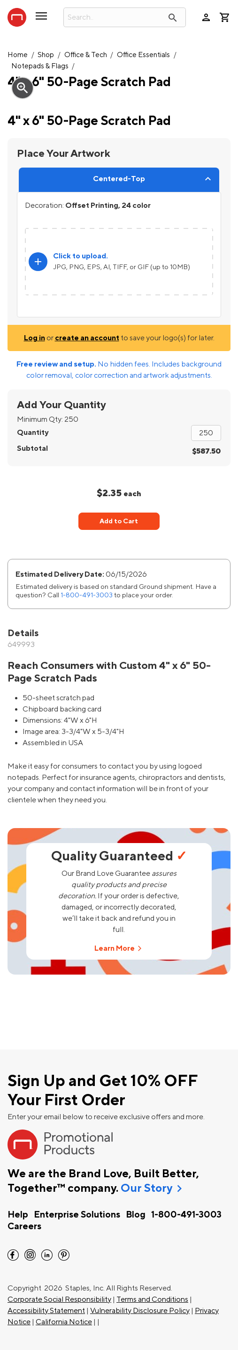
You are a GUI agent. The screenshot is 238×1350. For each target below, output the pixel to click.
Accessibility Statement (46, 1310)
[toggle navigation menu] (41, 19)
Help (18, 1214)
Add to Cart (119, 521)
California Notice (64, 1322)
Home (18, 55)
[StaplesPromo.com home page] (17, 17)
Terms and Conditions (152, 1299)
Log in (34, 338)
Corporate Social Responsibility (59, 1299)
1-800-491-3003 (87, 595)
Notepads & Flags (40, 66)
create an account (87, 338)
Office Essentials (143, 55)
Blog (136, 1214)
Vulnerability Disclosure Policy (140, 1310)
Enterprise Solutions (77, 1214)
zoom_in (22, 88)
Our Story (146, 1188)
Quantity (32, 432)
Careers (24, 1226)
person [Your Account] (206, 17)
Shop (46, 55)
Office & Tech (85, 55)
